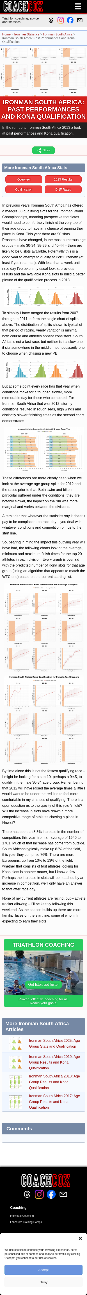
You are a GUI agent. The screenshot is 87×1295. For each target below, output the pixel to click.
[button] (80, 1238)
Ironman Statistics (26, 34)
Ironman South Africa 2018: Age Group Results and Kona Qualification (54, 1082)
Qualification (23, 189)
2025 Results (63, 179)
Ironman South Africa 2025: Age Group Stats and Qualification (54, 1043)
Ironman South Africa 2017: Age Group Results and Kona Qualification (54, 1101)
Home (6, 34)
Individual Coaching (22, 1215)
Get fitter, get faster (43, 984)
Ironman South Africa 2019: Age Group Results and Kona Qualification (54, 1062)
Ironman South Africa (58, 34)
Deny (43, 1282)
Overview (23, 179)
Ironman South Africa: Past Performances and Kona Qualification (43, 109)
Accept (43, 1270)
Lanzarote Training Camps (26, 1222)
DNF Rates (63, 189)
